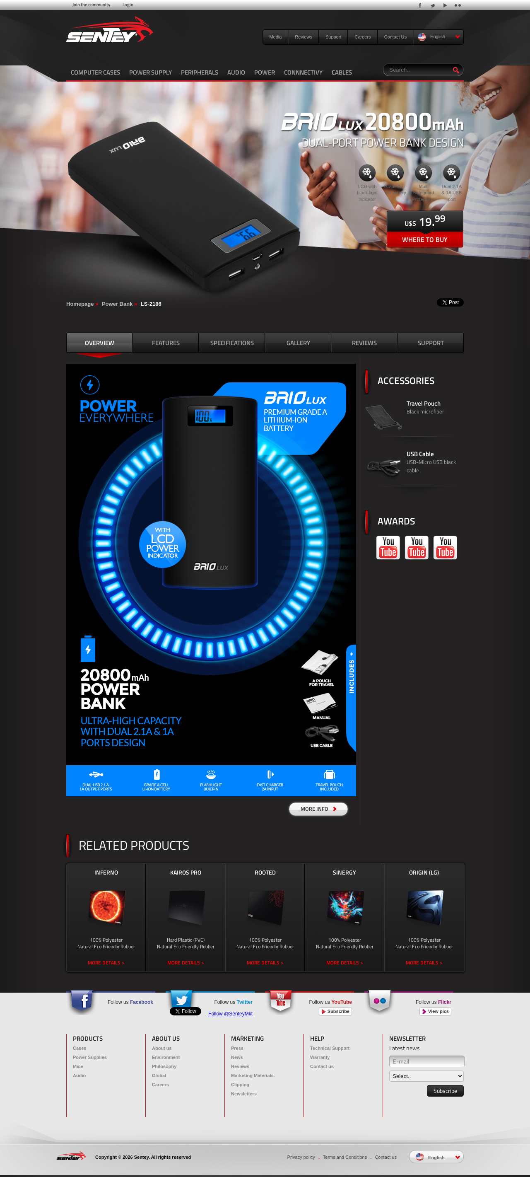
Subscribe (335, 1011)
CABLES (342, 72)
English (439, 37)
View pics (435, 1011)
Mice (78, 1066)
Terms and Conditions (345, 1157)
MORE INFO (319, 809)
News (237, 1057)
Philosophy (164, 1066)
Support (333, 36)
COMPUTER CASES (95, 72)
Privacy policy (301, 1157)
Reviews (303, 36)
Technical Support (329, 1048)
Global (159, 1075)
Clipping (240, 1084)
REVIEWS (364, 343)
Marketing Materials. (253, 1075)
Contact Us (395, 36)
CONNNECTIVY (303, 72)
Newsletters (244, 1093)
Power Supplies (90, 1057)
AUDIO (236, 72)
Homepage (80, 304)
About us (162, 1048)
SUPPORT (431, 343)
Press (237, 1048)
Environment (166, 1057)
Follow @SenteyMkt (230, 1014)
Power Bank (117, 304)
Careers (362, 36)
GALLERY (298, 343)
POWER (264, 72)
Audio (79, 1075)
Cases (79, 1048)
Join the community (91, 4)
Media (275, 36)
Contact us (322, 1066)
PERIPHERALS (199, 72)
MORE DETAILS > (106, 963)
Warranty (320, 1057)
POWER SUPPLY (150, 72)
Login (128, 4)
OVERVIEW (99, 343)
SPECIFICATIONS (232, 343)
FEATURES (166, 343)
